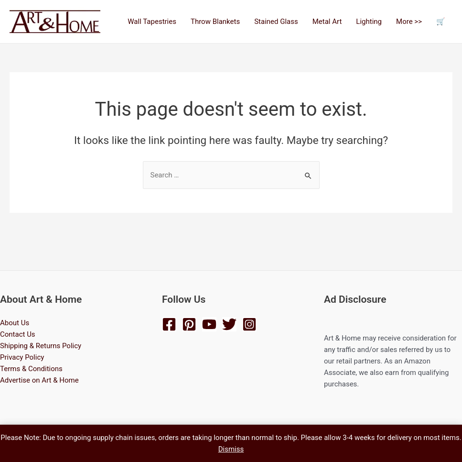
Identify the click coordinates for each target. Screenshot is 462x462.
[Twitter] (229, 324)
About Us (14, 323)
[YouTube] (209, 324)
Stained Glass (276, 21)
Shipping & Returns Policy (40, 345)
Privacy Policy (22, 357)
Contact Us (17, 334)
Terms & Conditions (31, 368)
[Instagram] (249, 324)
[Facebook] (169, 324)
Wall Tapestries (152, 21)
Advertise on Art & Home (39, 380)
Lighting (369, 21)
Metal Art (327, 21)
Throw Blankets (215, 21)
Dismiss (231, 449)
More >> (409, 21)
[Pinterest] (189, 324)
